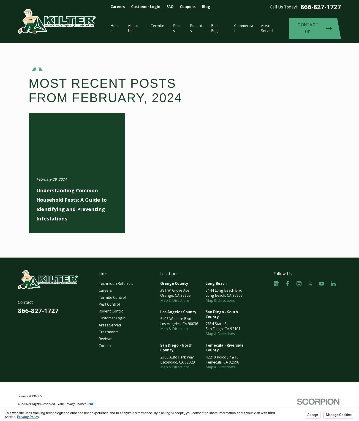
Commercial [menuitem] (243, 28)
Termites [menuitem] (157, 28)
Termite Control (112, 297)
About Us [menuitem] (133, 28)
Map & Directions (175, 300)
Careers (118, 6)
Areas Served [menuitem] (267, 28)
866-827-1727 (320, 7)
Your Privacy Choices (75, 404)
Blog (206, 6)
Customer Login (145, 6)
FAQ (170, 6)
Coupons (188, 6)
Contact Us (314, 28)
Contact (105, 345)
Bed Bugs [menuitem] (215, 28)
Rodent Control (111, 311)
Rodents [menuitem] (196, 28)
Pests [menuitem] (177, 28)
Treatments (109, 331)
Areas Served (110, 325)
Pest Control (109, 304)
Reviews (105, 338)
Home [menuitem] (115, 28)
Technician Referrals (116, 283)
